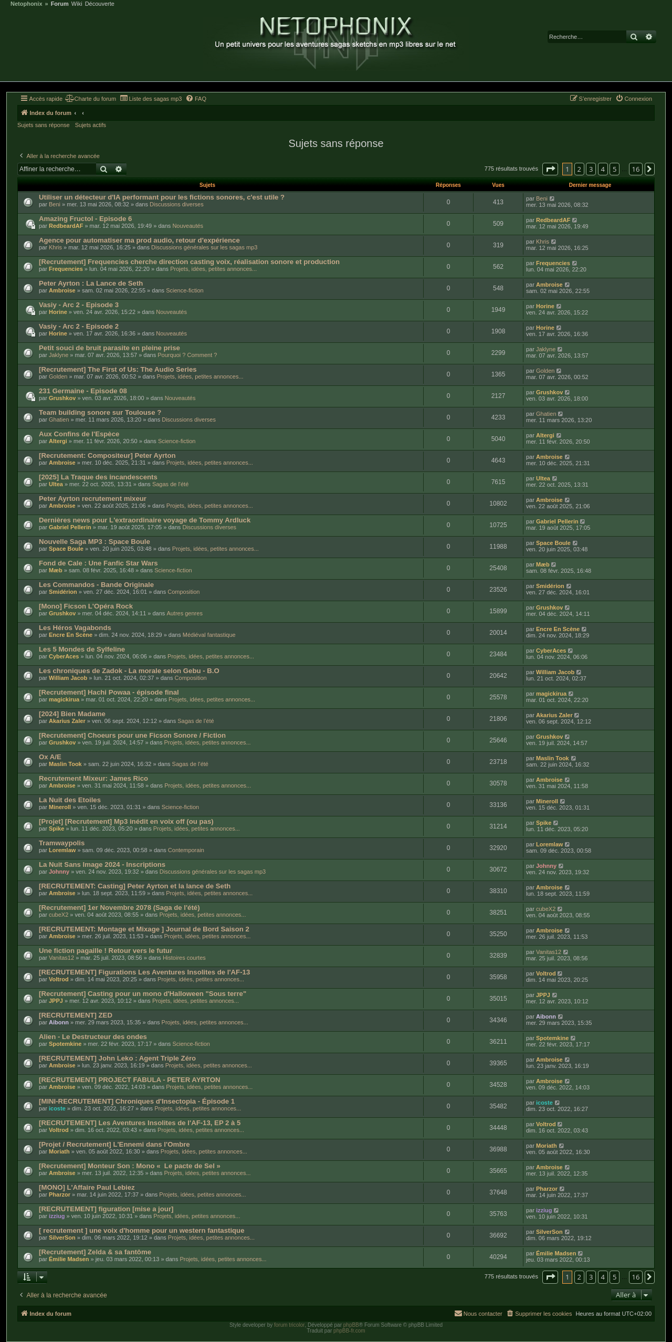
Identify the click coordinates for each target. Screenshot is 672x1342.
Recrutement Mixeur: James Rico (93, 778)
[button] (550, 169)
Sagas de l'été (170, 484)
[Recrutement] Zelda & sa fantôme (95, 1252)
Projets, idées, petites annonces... (213, 269)
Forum (60, 4)
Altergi (58, 441)
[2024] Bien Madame (72, 714)
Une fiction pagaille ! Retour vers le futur (105, 951)
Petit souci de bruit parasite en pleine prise (109, 348)
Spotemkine (65, 1044)
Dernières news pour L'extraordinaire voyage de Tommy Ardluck (144, 520)
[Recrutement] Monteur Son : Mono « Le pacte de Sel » (129, 1166)
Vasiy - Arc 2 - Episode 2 (79, 326)
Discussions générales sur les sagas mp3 (204, 247)
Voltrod (59, 979)
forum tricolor (289, 1325)
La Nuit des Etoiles (70, 800)
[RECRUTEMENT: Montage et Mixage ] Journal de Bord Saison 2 (144, 929)
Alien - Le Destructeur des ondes (93, 1037)
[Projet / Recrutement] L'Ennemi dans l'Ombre (114, 1144)
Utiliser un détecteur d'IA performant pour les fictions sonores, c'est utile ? (162, 197)
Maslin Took (65, 764)
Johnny (59, 871)
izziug (57, 1216)
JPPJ (56, 1001)
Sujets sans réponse (43, 125)
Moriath (59, 1151)
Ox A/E (50, 757)
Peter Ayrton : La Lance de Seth (91, 283)
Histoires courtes (184, 958)
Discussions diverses (177, 204)
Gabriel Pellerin (70, 527)
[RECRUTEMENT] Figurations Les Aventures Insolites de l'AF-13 (144, 972)
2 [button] (579, 169)
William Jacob (68, 678)
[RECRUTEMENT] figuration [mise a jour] (106, 1209)
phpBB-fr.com (349, 1331)
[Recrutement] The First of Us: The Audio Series (118, 369)
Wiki (76, 4)
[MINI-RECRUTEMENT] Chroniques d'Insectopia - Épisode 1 (137, 1101)
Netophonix (26, 4)
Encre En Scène (70, 635)
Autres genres (184, 613)
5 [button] (614, 169)
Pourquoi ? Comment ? (187, 355)
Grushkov (62, 398)
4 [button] (603, 169)
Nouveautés (187, 226)
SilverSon (62, 1237)
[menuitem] (90, 98)
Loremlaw (62, 850)
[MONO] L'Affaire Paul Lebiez (87, 1187)
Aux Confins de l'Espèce (79, 434)
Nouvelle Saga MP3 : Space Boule (94, 542)
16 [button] (636, 169)
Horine (58, 312)
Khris (55, 247)
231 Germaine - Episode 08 (83, 391)
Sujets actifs (90, 125)
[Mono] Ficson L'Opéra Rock (86, 606)
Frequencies (66, 269)
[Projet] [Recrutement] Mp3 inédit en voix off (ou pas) (126, 821)
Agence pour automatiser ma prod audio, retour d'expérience (139, 240)
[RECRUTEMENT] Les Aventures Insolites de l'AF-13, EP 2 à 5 (139, 1123)
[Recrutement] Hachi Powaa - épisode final (109, 692)
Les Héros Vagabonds (75, 628)
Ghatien (59, 419)
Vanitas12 (61, 958)
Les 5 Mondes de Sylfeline (82, 649)
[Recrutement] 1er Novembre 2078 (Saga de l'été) (119, 907)
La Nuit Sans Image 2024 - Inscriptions (102, 864)
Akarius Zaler (67, 721)
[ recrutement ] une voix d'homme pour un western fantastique (142, 1230)
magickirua (64, 699)
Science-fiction (185, 290)
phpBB (351, 1325)
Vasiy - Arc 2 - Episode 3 (79, 305)
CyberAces (64, 656)
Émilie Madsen (69, 1259)
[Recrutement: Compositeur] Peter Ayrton (107, 455)
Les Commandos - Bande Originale (96, 585)
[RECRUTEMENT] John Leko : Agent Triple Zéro (117, 1058)
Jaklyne (58, 355)
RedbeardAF (66, 226)
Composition (183, 592)
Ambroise (62, 290)
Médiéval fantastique (209, 635)
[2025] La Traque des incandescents (98, 477)
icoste (57, 1108)
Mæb (55, 570)
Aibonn (59, 1022)
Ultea (56, 484)
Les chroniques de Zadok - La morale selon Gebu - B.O (129, 671)
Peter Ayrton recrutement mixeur (92, 498)
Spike (56, 828)
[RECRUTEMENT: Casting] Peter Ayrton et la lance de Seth (134, 886)
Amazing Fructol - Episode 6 (85, 219)
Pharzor (59, 1194)
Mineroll (60, 807)
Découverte (99, 4)
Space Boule (66, 549)
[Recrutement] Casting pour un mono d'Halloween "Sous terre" (142, 994)
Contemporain (186, 850)
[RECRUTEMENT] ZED (75, 1015)
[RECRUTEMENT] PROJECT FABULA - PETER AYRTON (129, 1080)
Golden (58, 376)
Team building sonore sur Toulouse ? (100, 412)
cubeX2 (58, 914)
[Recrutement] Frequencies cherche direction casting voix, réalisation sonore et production (189, 262)
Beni (54, 204)
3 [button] (591, 169)
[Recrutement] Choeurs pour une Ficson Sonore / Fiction (132, 735)
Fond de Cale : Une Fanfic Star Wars (98, 563)
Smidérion (63, 592)
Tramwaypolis (62, 843)
